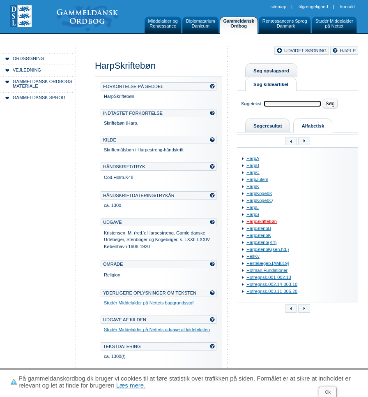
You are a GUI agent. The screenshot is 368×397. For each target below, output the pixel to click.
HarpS (252, 214)
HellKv (253, 256)
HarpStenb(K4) (261, 242)
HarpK (252, 186)
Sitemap (279, 6)
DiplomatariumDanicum (200, 23)
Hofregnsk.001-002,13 (268, 277)
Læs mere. (131, 385)
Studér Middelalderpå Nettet (334, 23)
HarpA (252, 158)
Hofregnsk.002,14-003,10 (271, 284)
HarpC (253, 172)
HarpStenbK (258, 235)
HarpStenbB (258, 228)
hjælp (348, 50)
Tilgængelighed (313, 6)
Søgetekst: (252, 103)
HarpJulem (257, 179)
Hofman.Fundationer (267, 270)
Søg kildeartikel (270, 84)
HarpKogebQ (259, 200)
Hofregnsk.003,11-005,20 (271, 291)
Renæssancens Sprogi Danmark (284, 23)
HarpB (252, 165)
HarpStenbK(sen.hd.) (267, 249)
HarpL (252, 207)
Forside (118, 51)
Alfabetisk (312, 125)
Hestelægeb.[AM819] (267, 263)
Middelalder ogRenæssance (163, 23)
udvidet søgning (305, 50)
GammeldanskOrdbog (238, 23)
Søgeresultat (267, 125)
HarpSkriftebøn (261, 221)
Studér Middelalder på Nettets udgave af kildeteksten (157, 329)
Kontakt (347, 6)
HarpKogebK (259, 193)
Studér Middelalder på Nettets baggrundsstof (148, 302)
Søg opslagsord (271, 70)
